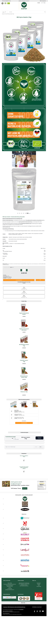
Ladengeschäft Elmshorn (9, 589)
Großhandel (10, 588)
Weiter (41, 446)
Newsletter (39, 583)
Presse (9, 587)
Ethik (39, 585)
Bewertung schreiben (39, 438)
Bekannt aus (24, 514)
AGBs (9, 607)
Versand (24, 282)
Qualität (38, 584)
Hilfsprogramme (10, 586)
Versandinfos (21, 609)
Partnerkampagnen (9, 585)
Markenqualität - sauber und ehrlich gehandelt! (24, 494)
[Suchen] (27, 12)
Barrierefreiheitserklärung (20, 607)
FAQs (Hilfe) (10, 583)
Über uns (25, 488)
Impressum (5, 607)
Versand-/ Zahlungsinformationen (10, 584)
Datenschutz (12, 607)
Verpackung (39, 586)
